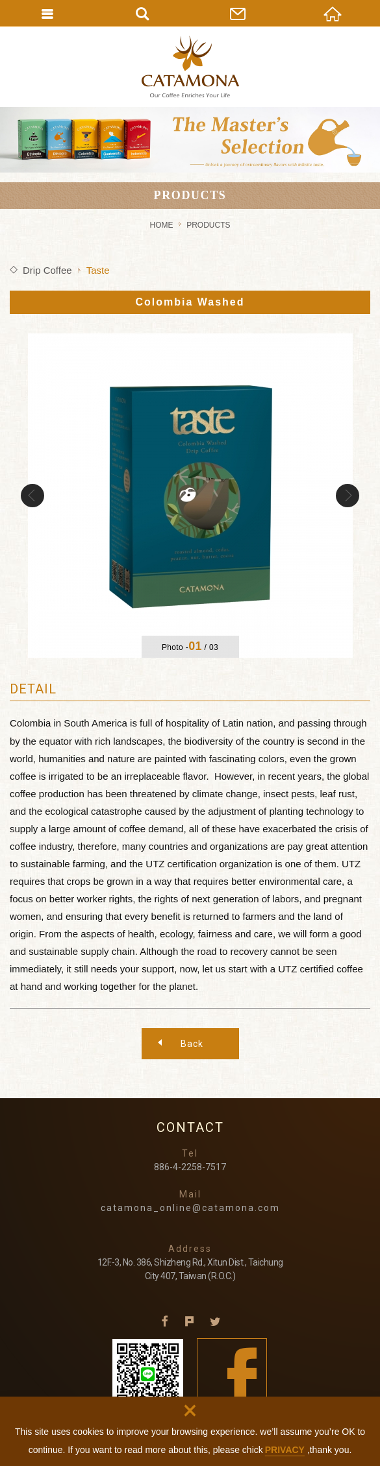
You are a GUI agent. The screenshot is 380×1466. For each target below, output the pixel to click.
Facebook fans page (232, 1373)
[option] (190, 495)
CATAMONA (190, 66)
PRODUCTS (208, 225)
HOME (161, 225)
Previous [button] (32, 495)
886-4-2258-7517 (190, 1167)
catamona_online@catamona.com (190, 1208)
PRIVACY (285, 1450)
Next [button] (347, 495)
